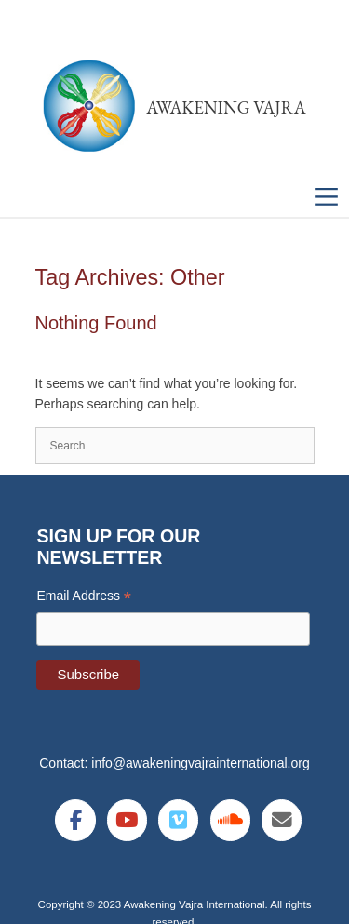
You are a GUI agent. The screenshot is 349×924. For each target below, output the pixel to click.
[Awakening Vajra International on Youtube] (127, 820)
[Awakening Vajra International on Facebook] (75, 820)
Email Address (83, 596)
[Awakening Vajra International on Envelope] (282, 820)
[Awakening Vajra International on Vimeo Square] (178, 820)
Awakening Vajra (226, 107)
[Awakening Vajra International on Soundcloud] (230, 820)
